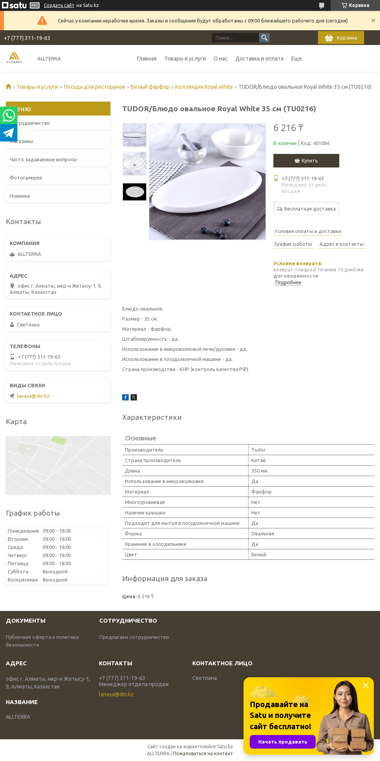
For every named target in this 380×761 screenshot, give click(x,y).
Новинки (20, 195)
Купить (310, 160)
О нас (221, 58)
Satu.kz (225, 746)
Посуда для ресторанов (94, 87)
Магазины (21, 141)
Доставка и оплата (259, 58)
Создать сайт (59, 5)
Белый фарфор (150, 87)
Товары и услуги (185, 58)
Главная (147, 58)
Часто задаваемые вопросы (43, 159)
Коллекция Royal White (204, 87)
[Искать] (264, 37)
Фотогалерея (26, 177)
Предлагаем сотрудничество (134, 637)
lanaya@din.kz (33, 396)
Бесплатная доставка (310, 208)
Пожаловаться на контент (203, 753)
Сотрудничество (30, 123)
